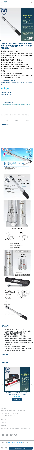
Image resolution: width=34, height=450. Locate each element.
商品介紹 (6, 120)
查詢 (2, 428)
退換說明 (22, 428)
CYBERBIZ (16, 444)
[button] (32, 385)
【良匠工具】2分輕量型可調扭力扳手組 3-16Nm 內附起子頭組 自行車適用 (17, 393)
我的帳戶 (12, 428)
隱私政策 (27, 428)
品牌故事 (3, 422)
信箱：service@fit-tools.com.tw (9, 413)
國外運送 (17, 428)
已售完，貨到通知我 (20, 448)
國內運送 (6, 428)
